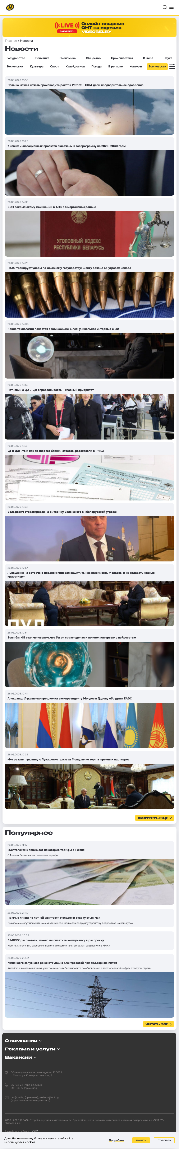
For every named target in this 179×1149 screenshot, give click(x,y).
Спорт (54, 66)
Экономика (68, 58)
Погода (96, 66)
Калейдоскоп (75, 66)
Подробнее (116, 1140)
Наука (168, 58)
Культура (36, 66)
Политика (42, 58)
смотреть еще (153, 818)
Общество (93, 58)
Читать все (157, 1024)
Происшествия (122, 58)
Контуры (135, 66)
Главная (11, 41)
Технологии (15, 66)
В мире (148, 58)
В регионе (115, 66)
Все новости (157, 66)
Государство (16, 58)
